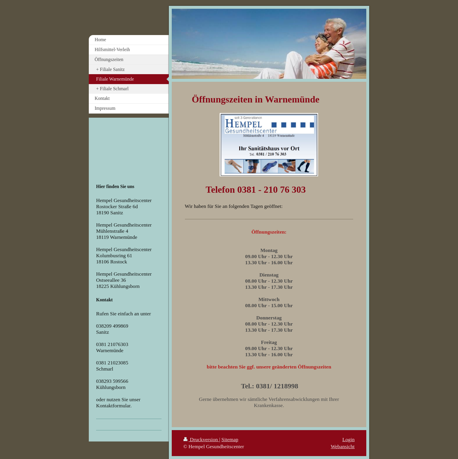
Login (348, 439)
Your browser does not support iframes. (126, 150)
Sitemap (229, 439)
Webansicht (343, 446)
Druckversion (201, 439)
